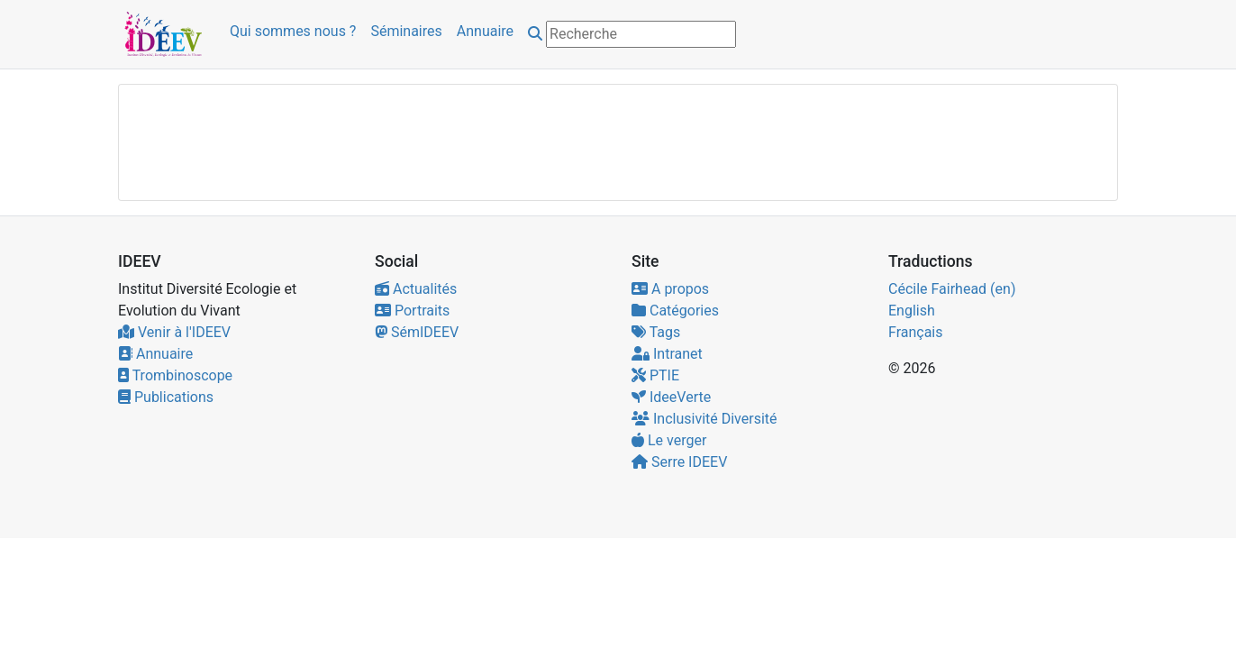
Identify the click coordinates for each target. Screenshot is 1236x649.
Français (915, 332)
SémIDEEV (417, 332)
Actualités (416, 288)
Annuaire (485, 31)
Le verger (669, 440)
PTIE (655, 375)
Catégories (675, 310)
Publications (166, 397)
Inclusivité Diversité (704, 418)
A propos (670, 288)
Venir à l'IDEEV (174, 332)
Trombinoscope (175, 375)
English (911, 310)
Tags (656, 332)
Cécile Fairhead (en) (951, 288)
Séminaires (405, 31)
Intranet (667, 353)
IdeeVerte (671, 397)
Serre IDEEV (679, 462)
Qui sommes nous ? (293, 31)
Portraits (412, 310)
